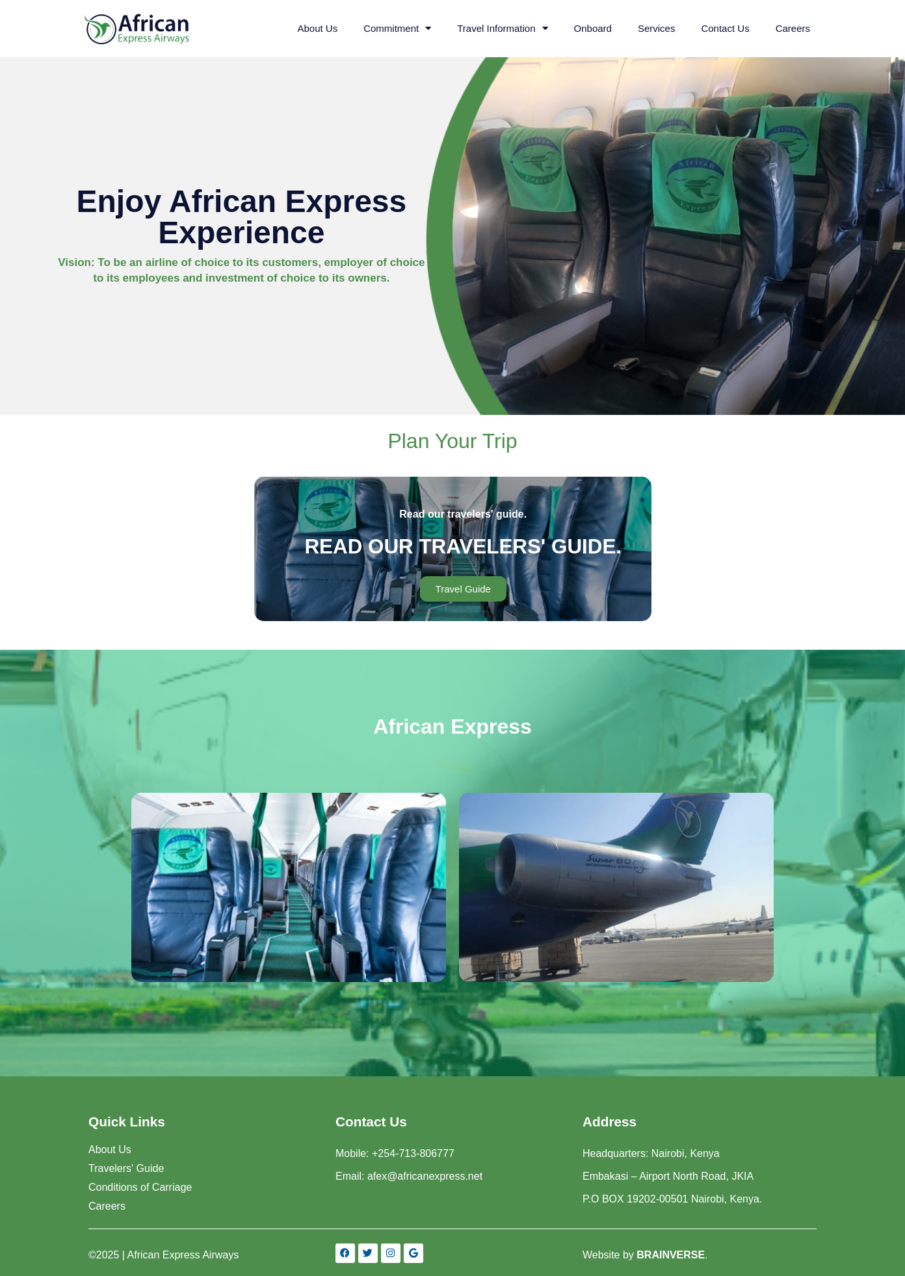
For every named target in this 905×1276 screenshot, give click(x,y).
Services (656, 28)
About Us (317, 28)
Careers (793, 28)
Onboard (593, 28)
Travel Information (502, 28)
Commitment (397, 28)
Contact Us (725, 28)
